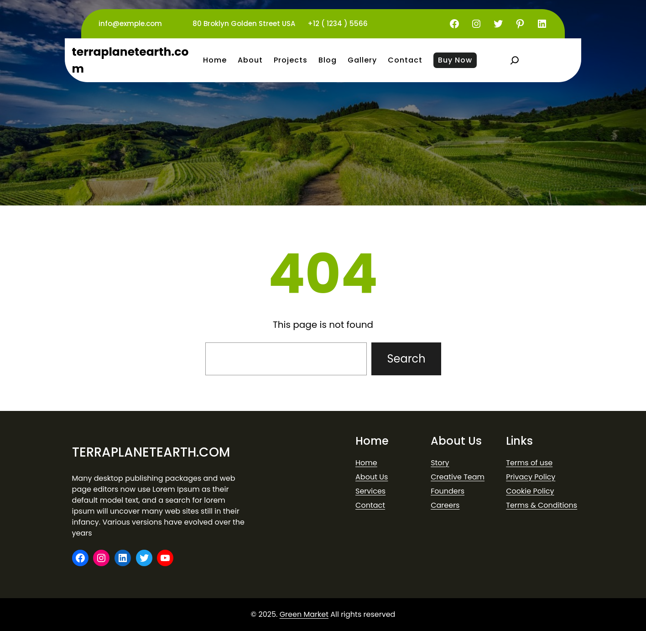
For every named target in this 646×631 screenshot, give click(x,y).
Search (406, 358)
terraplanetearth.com (151, 452)
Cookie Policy (530, 491)
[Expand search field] (514, 60)
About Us (371, 477)
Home (366, 462)
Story (440, 462)
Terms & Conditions (541, 505)
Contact (370, 505)
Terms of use (529, 462)
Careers (445, 505)
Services (370, 491)
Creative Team (457, 477)
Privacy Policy (530, 477)
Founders (447, 491)
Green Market (304, 614)
